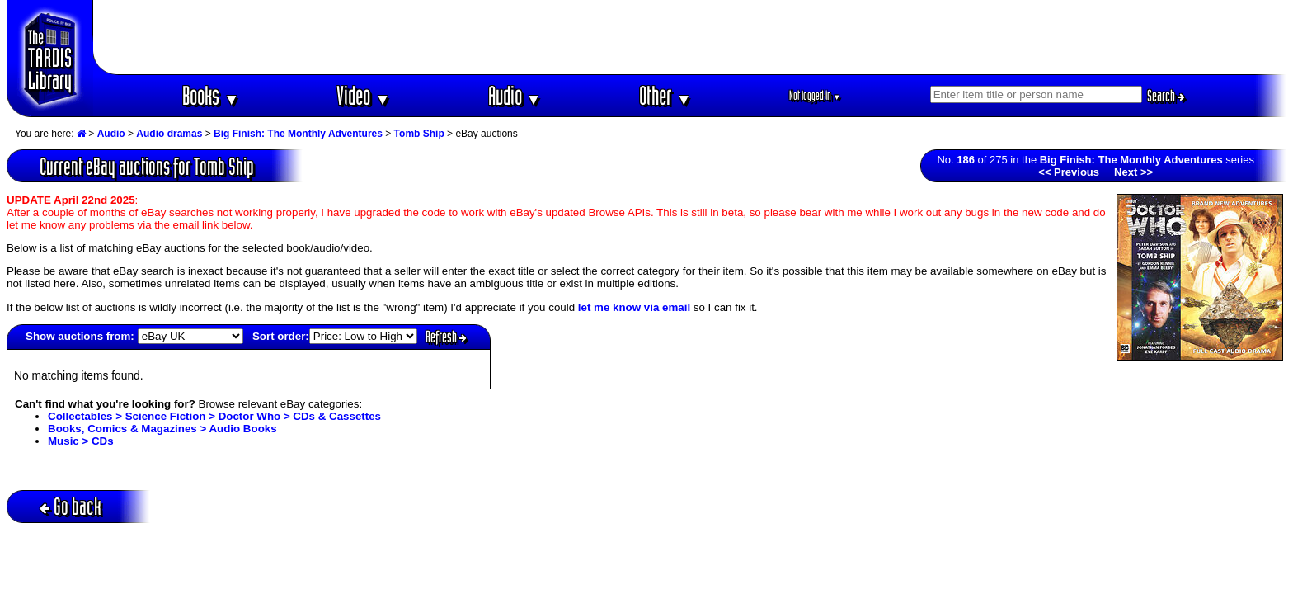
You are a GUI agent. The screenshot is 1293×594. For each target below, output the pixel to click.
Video (363, 95)
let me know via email (634, 307)
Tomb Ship (419, 133)
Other (665, 95)
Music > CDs (81, 441)
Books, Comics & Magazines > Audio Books (162, 428)
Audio (515, 95)
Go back (70, 506)
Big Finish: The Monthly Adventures (298, 133)
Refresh (446, 337)
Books (210, 95)
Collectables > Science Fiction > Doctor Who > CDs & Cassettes (214, 416)
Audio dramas (169, 133)
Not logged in (815, 95)
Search (1166, 96)
